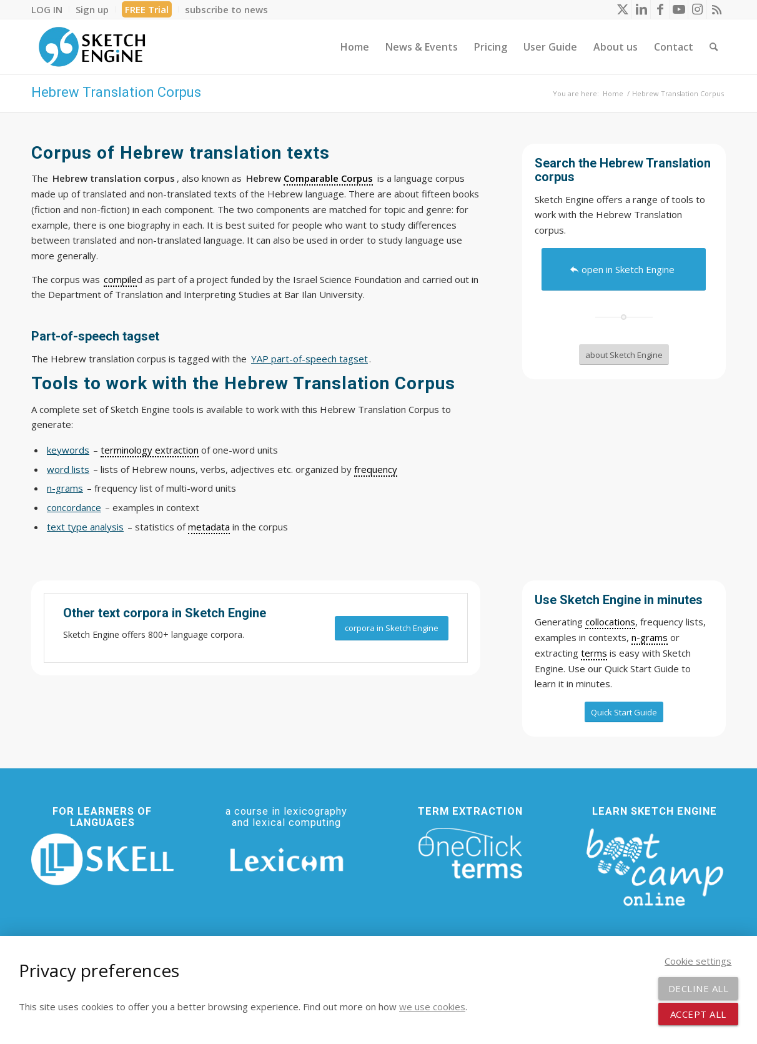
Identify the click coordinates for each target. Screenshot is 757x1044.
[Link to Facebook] (660, 9)
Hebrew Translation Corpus (116, 92)
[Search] (713, 46)
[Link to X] (622, 9)
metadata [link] (209, 526)
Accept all (698, 1014)
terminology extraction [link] (150, 450)
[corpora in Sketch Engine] (391, 628)
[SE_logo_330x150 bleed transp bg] (91, 46)
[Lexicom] (286, 859)
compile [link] (120, 279)
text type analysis (85, 526)
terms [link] (594, 653)
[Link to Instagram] (697, 9)
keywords (68, 450)
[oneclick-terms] (470, 853)
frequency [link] (375, 469)
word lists (68, 469)
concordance (74, 507)
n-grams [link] (649, 637)
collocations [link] (610, 621)
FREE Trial (147, 9)
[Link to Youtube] (679, 9)
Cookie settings (698, 961)
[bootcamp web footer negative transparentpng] (654, 866)
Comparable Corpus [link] (328, 178)
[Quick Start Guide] (624, 712)
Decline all (698, 988)
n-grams (65, 488)
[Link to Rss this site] (716, 9)
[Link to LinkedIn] (641, 9)
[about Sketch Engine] (624, 354)
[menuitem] (50, 9)
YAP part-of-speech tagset (309, 358)
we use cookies (432, 1006)
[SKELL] (102, 859)
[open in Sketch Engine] (624, 269)
